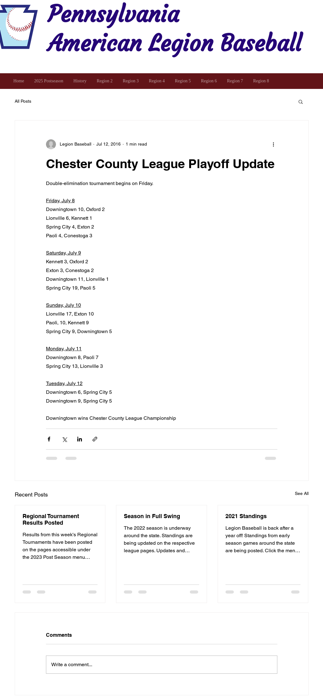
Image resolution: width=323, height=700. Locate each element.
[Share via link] (95, 439)
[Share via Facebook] (49, 439)
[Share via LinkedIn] (80, 439)
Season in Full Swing (152, 516)
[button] (301, 101)
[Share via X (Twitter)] (64, 439)
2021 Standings (246, 516)
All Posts (23, 101)
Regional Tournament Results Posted (51, 519)
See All (302, 493)
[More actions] (273, 144)
